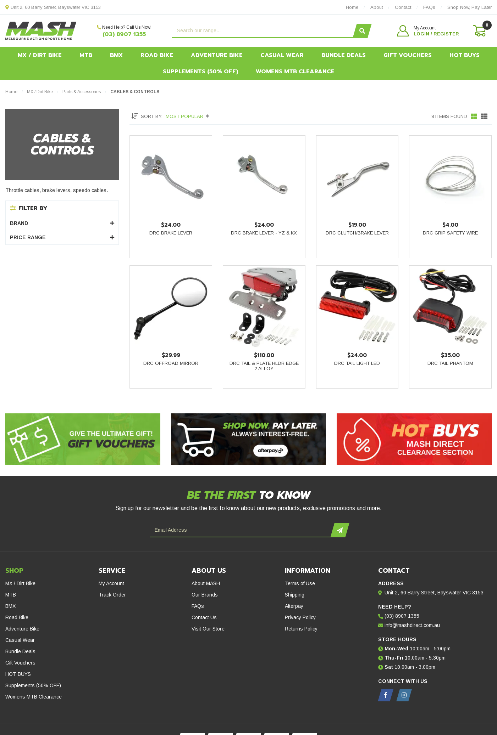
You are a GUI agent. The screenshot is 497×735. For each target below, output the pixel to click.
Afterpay (294, 606)
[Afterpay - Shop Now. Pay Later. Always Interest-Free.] (248, 439)
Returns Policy (301, 629)
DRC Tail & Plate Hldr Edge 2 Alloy (264, 366)
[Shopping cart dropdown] (479, 31)
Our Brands (205, 595)
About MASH (206, 583)
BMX (116, 55)
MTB (85, 55)
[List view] (484, 116)
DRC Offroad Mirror (170, 363)
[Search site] (362, 31)
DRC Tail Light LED (357, 363)
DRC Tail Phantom (450, 363)
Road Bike (156, 55)
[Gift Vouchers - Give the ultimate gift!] (82, 439)
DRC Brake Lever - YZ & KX (264, 233)
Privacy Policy (300, 617)
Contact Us (204, 617)
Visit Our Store (208, 629)
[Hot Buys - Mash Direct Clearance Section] (414, 439)
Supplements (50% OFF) (200, 71)
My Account (111, 583)
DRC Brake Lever (170, 233)
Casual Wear (282, 55)
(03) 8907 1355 (124, 34)
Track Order (112, 595)
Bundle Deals (343, 55)
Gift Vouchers (407, 55)
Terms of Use (300, 583)
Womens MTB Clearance (295, 71)
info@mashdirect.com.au (412, 625)
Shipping (294, 595)
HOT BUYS (464, 55)
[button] (428, 31)
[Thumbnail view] (474, 116)
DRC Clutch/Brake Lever (357, 233)
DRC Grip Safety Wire (450, 233)
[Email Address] (241, 530)
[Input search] (263, 31)
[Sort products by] (188, 116)
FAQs (198, 606)
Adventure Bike (217, 55)
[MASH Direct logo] (41, 30)
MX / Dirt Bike (40, 55)
